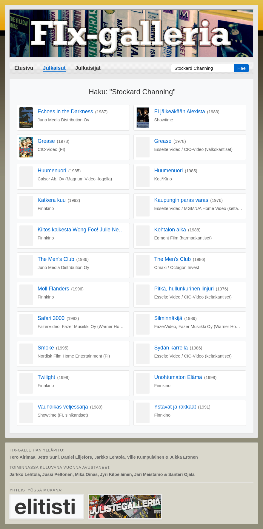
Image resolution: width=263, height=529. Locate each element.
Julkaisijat (88, 68)
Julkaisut (54, 68)
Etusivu (23, 68)
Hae (241, 68)
